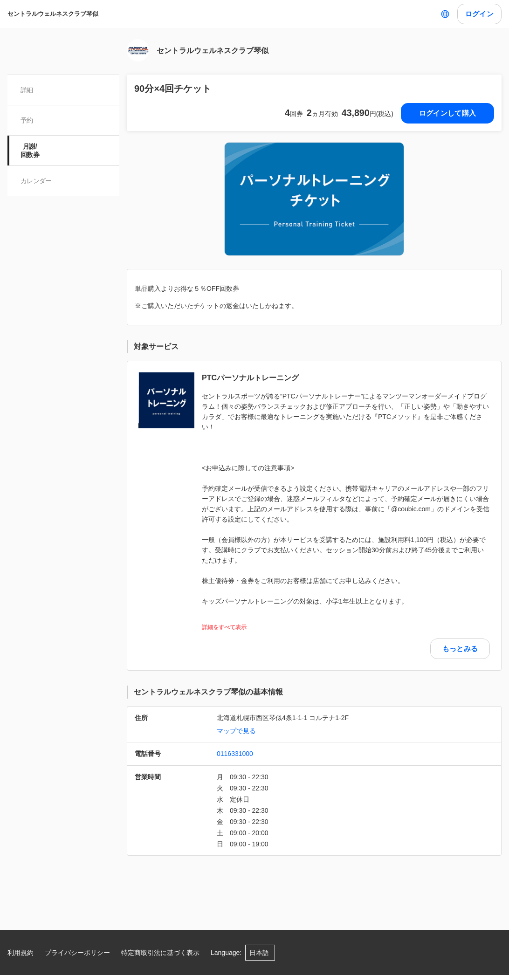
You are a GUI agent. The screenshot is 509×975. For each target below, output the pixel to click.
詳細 (27, 90)
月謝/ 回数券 (30, 150)
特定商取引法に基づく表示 (160, 952)
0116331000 (235, 753)
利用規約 (20, 952)
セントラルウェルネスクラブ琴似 (52, 13)
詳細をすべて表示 (224, 628)
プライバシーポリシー (77, 952)
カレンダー (36, 181)
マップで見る (236, 731)
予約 (27, 120)
